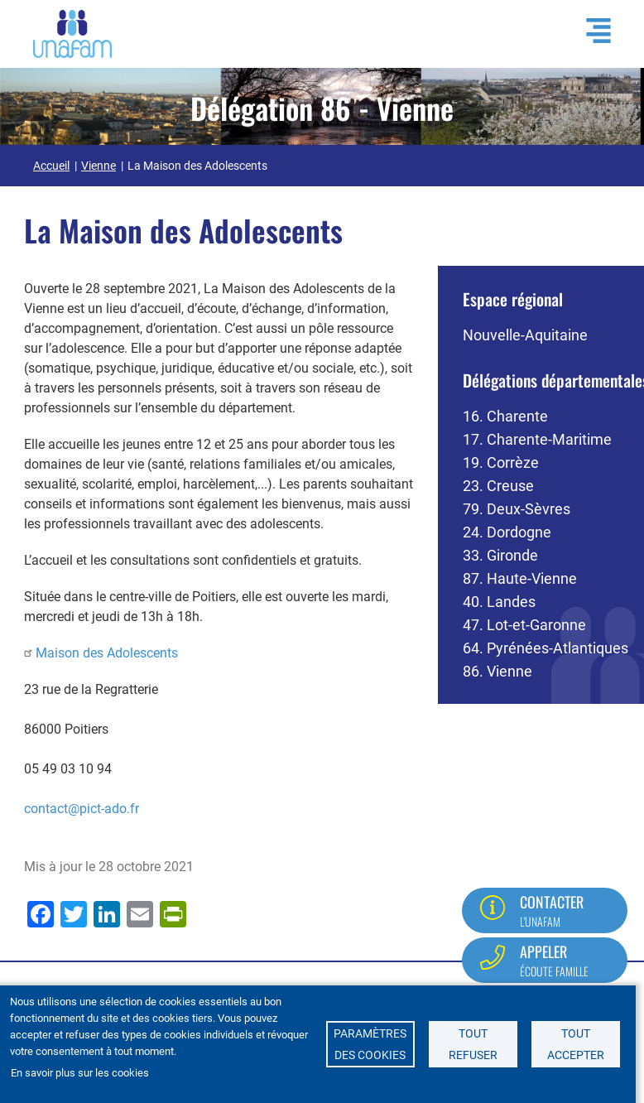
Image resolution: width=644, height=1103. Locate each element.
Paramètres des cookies (370, 1044)
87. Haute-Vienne (520, 578)
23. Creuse (498, 485)
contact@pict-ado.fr (81, 808)
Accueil (51, 165)
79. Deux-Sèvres (516, 509)
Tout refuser (473, 1044)
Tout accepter (575, 1044)
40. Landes (499, 601)
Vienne (98, 165)
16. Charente (505, 416)
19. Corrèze (501, 462)
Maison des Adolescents (107, 653)
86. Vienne (497, 671)
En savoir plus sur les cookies (80, 1073)
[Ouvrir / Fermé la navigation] (590, 30)
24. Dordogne (507, 532)
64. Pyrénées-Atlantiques (545, 648)
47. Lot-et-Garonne (524, 624)
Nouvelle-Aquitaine (525, 335)
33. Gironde (500, 555)
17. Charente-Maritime (537, 439)
